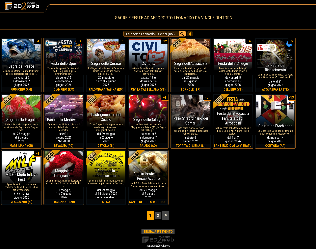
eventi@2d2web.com (158, 245)
